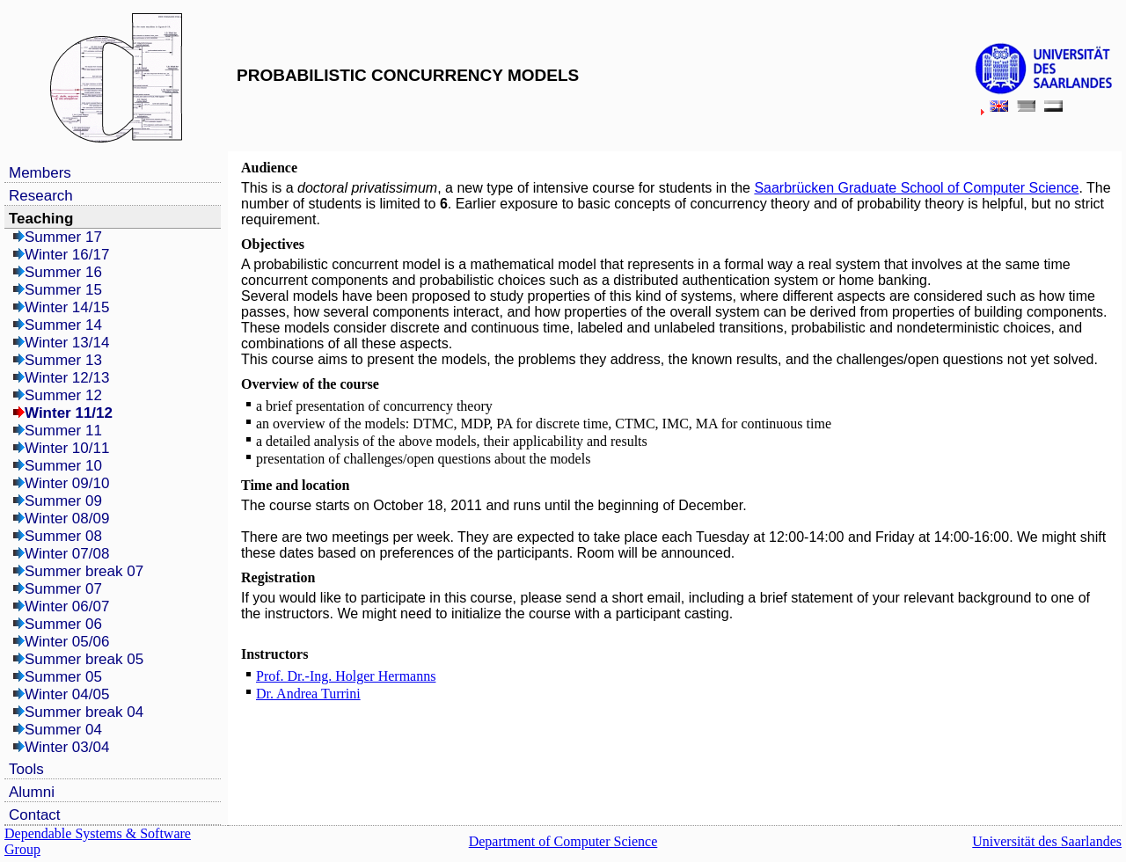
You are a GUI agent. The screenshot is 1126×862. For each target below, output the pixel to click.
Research (41, 195)
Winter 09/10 (67, 483)
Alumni (32, 792)
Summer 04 (63, 729)
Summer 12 (63, 395)
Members (40, 172)
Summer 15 (63, 289)
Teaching (41, 218)
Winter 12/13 (67, 377)
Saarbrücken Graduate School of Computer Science (916, 187)
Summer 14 (63, 325)
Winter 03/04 (67, 747)
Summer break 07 (84, 571)
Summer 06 (63, 624)
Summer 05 (63, 676)
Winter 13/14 (67, 342)
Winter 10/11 (67, 448)
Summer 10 (63, 465)
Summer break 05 (84, 659)
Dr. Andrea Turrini (308, 693)
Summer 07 (63, 589)
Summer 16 (63, 272)
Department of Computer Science (563, 841)
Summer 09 (63, 501)
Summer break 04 (84, 712)
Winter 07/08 (67, 553)
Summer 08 (63, 536)
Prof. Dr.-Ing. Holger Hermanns (345, 675)
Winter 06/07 (67, 606)
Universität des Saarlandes (1047, 841)
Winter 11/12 (69, 413)
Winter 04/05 (67, 694)
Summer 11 (63, 430)
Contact (35, 815)
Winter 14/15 (67, 307)
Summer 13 (63, 360)
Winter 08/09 (67, 518)
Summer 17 (63, 237)
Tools (26, 769)
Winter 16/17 (67, 254)
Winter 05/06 (67, 641)
